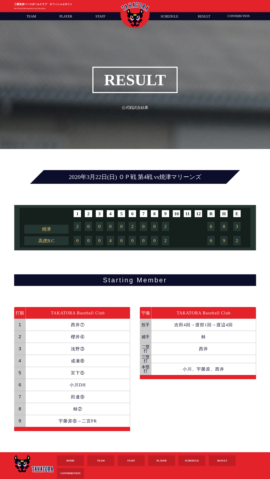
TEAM (31, 16)
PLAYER (65, 16)
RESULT (204, 16)
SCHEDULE (169, 16)
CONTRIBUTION (239, 16)
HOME (70, 460)
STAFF (100, 16)
